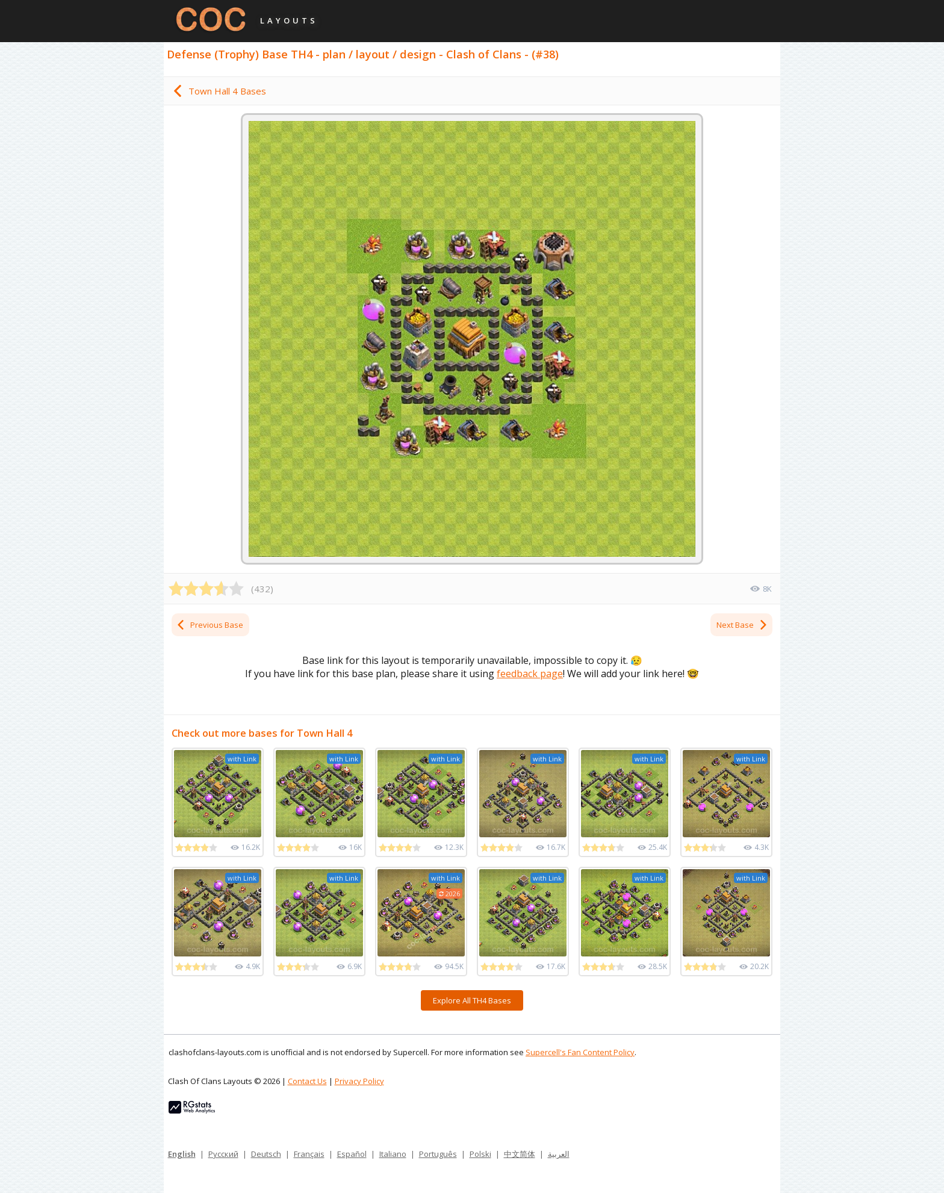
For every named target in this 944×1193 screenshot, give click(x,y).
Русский (223, 1153)
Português (438, 1153)
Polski (480, 1153)
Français (309, 1153)
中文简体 (519, 1153)
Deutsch (266, 1153)
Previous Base (209, 624)
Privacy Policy (359, 1081)
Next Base (742, 624)
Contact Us (307, 1081)
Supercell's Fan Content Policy (580, 1052)
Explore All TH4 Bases (472, 1000)
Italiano (392, 1153)
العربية (559, 1153)
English (182, 1153)
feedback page (530, 673)
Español (352, 1153)
